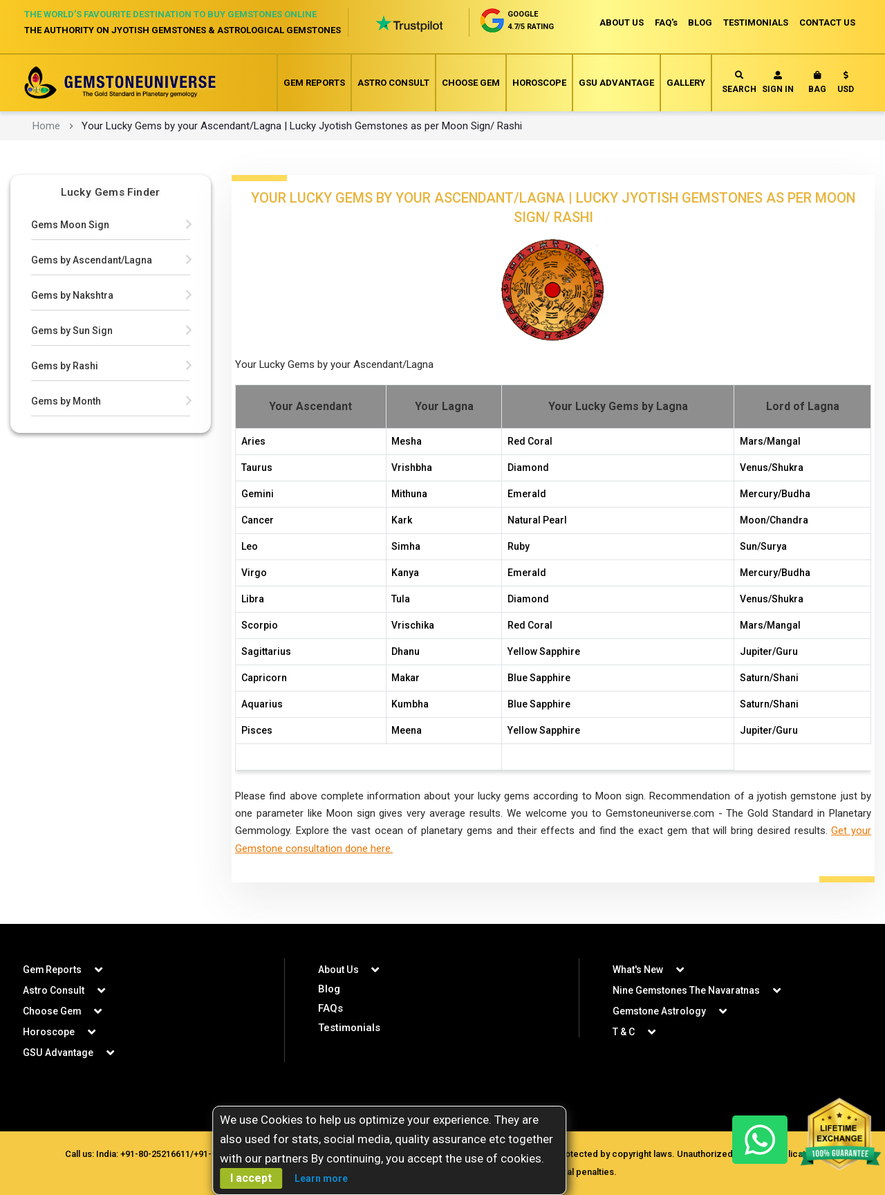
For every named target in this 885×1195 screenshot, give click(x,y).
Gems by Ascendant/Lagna (91, 260)
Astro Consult (393, 82)
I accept (251, 1178)
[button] (845, 85)
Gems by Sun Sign (72, 330)
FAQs (330, 1008)
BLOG (700, 22)
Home (46, 126)
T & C (624, 1031)
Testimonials (349, 1027)
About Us (338, 969)
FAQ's (665, 22)
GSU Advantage (616, 82)
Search (739, 82)
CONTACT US (827, 22)
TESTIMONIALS (755, 22)
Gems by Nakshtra (72, 295)
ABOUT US (621, 22)
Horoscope (539, 82)
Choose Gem (471, 82)
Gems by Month (66, 401)
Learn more (321, 1178)
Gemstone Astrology (660, 1011)
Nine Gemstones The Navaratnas (687, 990)
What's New (638, 969)
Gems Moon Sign (70, 224)
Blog (329, 989)
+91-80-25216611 (155, 1154)
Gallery (686, 82)
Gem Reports (314, 82)
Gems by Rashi (64, 365)
